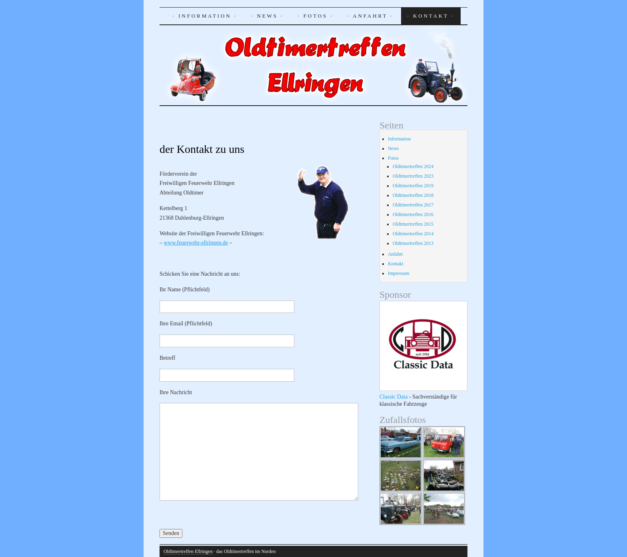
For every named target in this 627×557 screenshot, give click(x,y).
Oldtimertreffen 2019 (413, 185)
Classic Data (393, 396)
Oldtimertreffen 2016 (413, 214)
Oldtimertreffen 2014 (413, 233)
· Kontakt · (430, 16)
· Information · (205, 16)
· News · (267, 16)
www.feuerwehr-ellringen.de (196, 243)
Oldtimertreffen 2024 (413, 166)
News (393, 148)
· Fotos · (315, 16)
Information (399, 139)
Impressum (398, 273)
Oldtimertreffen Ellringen (188, 551)
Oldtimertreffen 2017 (413, 205)
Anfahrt (395, 254)
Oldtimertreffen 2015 (413, 224)
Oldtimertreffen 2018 (413, 195)
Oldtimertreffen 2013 (413, 243)
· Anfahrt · (370, 16)
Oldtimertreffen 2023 (413, 176)
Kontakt (395, 263)
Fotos (393, 158)
